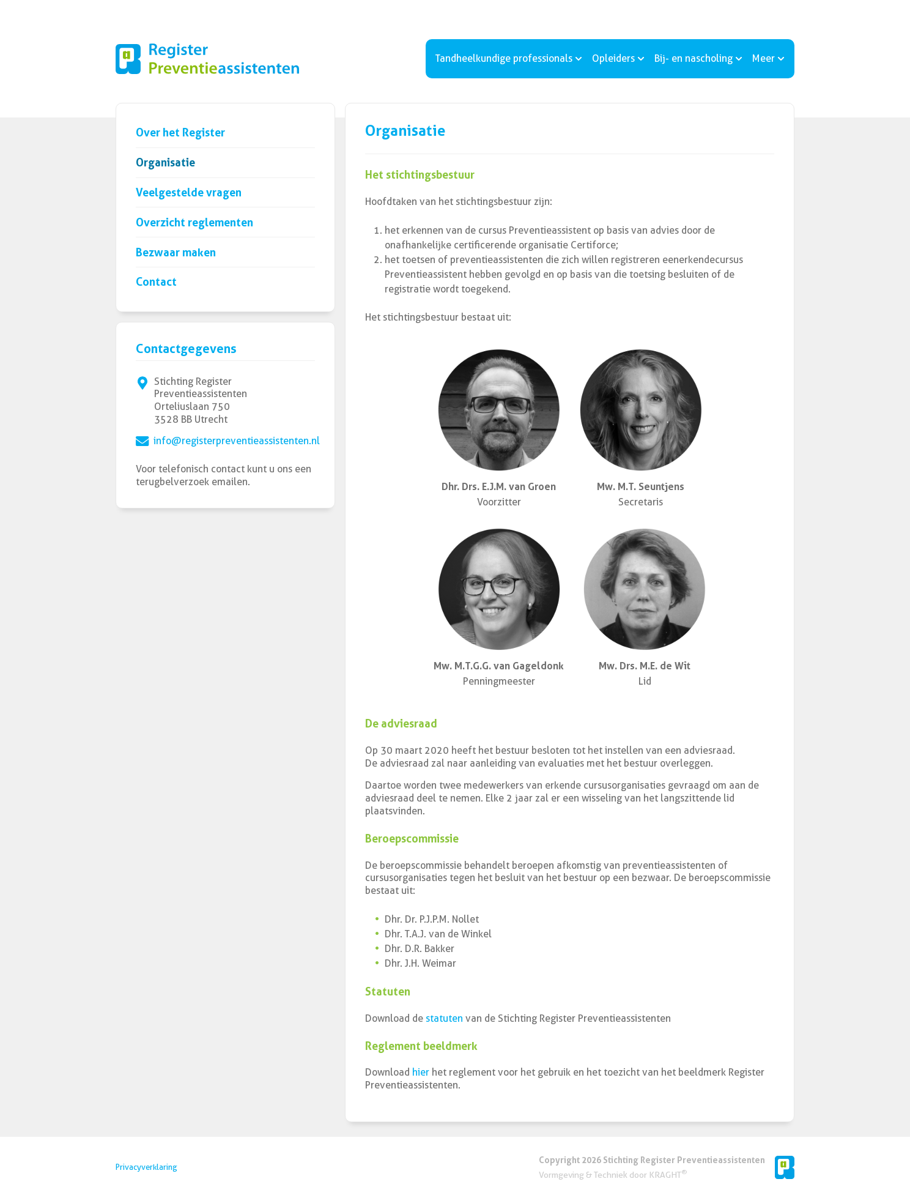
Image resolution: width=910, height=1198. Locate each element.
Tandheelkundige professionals (508, 58)
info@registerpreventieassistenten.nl (237, 441)
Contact (156, 281)
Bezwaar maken (176, 252)
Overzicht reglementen (194, 222)
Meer (768, 58)
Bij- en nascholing (698, 58)
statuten (445, 1018)
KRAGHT (668, 1175)
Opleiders (618, 58)
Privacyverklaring (146, 1167)
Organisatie (165, 162)
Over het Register (180, 132)
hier (420, 1072)
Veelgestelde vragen (189, 192)
